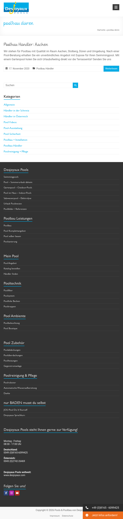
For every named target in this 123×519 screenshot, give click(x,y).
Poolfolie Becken (12, 301)
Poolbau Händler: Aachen (26, 45)
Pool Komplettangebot (15, 230)
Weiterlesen (111, 68)
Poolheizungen (11, 360)
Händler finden (11, 273)
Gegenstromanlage (13, 366)
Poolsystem (9, 295)
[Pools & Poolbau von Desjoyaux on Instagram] (11, 493)
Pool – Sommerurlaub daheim (18, 182)
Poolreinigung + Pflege (16, 151)
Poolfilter (8, 290)
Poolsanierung (10, 241)
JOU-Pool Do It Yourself (15, 409)
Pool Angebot (10, 263)
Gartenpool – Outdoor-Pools (18, 187)
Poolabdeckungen (12, 350)
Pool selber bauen (12, 236)
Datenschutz (67, 515)
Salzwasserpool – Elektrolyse (17, 198)
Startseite (101, 29)
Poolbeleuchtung (12, 323)
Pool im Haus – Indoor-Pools (17, 193)
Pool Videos (10, 122)
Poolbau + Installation (15, 139)
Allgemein (9, 104)
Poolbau (7, 225)
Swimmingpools (11, 176)
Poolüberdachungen (13, 355)
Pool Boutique (10, 328)
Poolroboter (10, 382)
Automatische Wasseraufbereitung (20, 388)
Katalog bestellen (12, 268)
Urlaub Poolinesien (13, 203)
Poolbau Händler (45, 68)
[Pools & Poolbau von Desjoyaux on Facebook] (6, 493)
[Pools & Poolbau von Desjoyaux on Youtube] (17, 493)
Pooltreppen (10, 306)
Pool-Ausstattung (13, 128)
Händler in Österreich (16, 116)
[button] (103, 507)
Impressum (55, 515)
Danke (7, 393)
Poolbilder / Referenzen (15, 209)
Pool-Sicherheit (12, 134)
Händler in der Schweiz (16, 110)
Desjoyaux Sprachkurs (14, 415)
